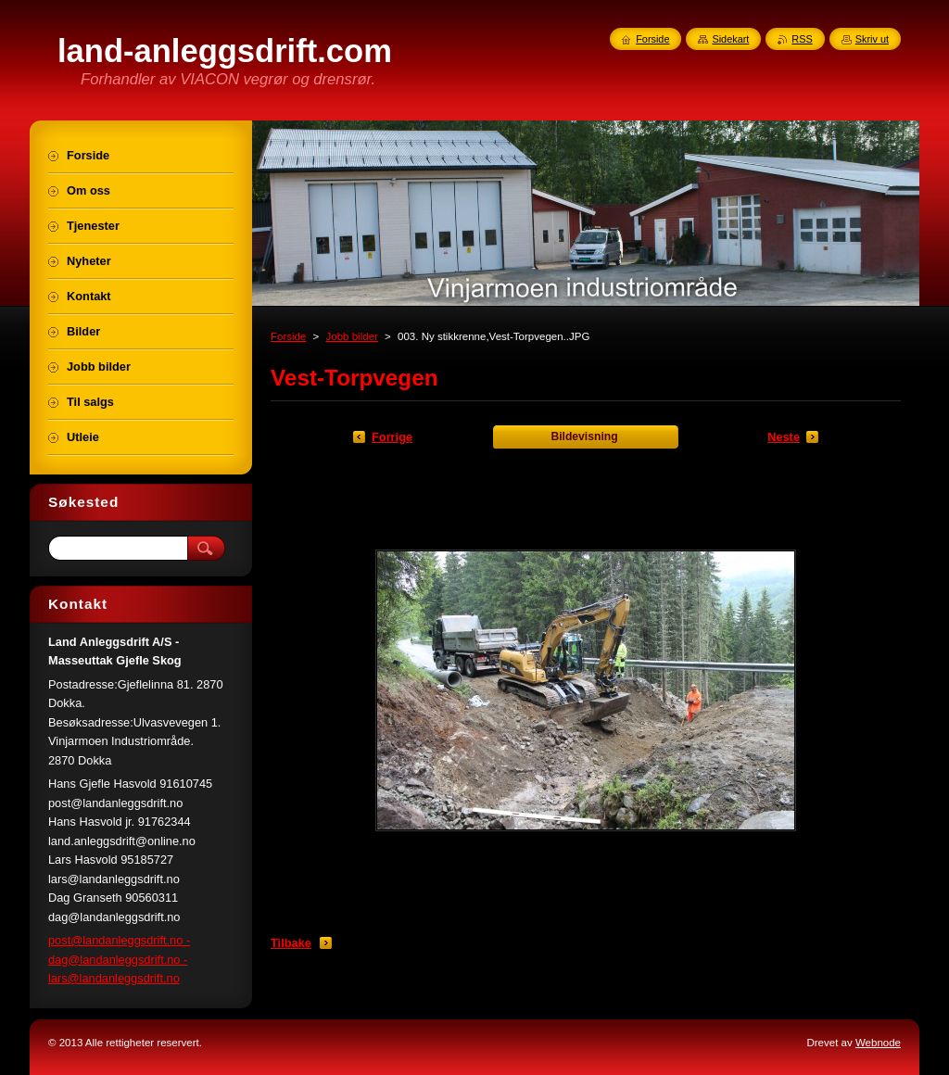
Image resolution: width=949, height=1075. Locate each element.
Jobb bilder (352, 336)
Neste (783, 437)
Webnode (878, 1042)
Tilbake (291, 943)
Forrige (392, 437)
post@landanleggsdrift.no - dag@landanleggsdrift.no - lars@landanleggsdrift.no (119, 959)
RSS (801, 38)
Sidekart (730, 38)
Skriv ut (872, 38)
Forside (288, 336)
